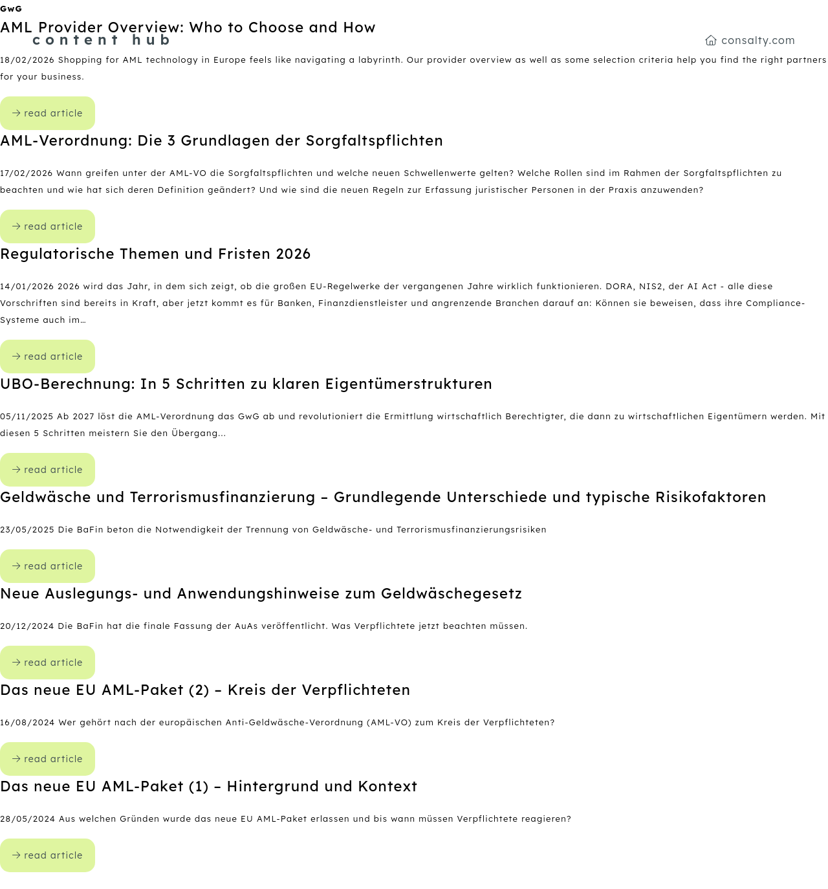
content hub (103, 39)
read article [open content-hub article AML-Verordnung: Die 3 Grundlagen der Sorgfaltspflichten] (47, 226)
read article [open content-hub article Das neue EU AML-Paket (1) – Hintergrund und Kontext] (47, 855)
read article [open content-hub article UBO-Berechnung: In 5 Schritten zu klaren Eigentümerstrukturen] (47, 470)
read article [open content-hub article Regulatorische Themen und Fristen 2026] (47, 356)
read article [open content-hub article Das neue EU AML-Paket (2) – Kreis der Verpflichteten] (47, 759)
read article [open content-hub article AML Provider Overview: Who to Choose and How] (47, 113)
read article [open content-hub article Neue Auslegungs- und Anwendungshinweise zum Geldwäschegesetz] (47, 662)
